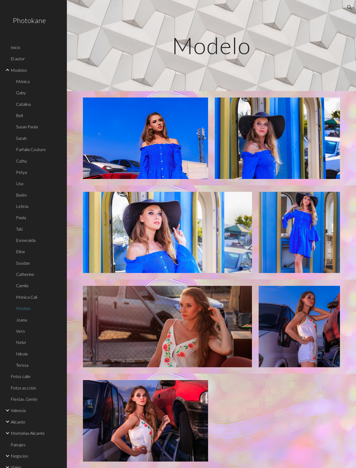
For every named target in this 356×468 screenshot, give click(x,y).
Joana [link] (21, 319)
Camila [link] (22, 285)
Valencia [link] (18, 410)
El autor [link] (18, 58)
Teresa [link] (22, 365)
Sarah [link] (21, 138)
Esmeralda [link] (26, 240)
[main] (211, 45)
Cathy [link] (21, 160)
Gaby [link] (21, 92)
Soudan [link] (23, 262)
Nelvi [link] (21, 342)
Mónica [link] (23, 81)
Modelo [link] (23, 308)
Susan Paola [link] (27, 126)
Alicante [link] (18, 421)
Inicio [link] (15, 47)
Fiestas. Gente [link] (24, 399)
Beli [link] (19, 115)
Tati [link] (19, 228)
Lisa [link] (19, 183)
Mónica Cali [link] (26, 296)
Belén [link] (21, 194)
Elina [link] (20, 251)
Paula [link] (21, 217)
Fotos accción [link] (23, 387)
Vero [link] (20, 331)
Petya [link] (21, 172)
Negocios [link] (19, 455)
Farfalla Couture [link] (31, 149)
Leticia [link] (22, 206)
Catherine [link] (25, 274)
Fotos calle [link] (20, 376)
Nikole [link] (22, 353)
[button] (349, 7)
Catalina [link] (23, 104)
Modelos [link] (19, 70)
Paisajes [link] (18, 444)
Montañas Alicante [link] (28, 433)
